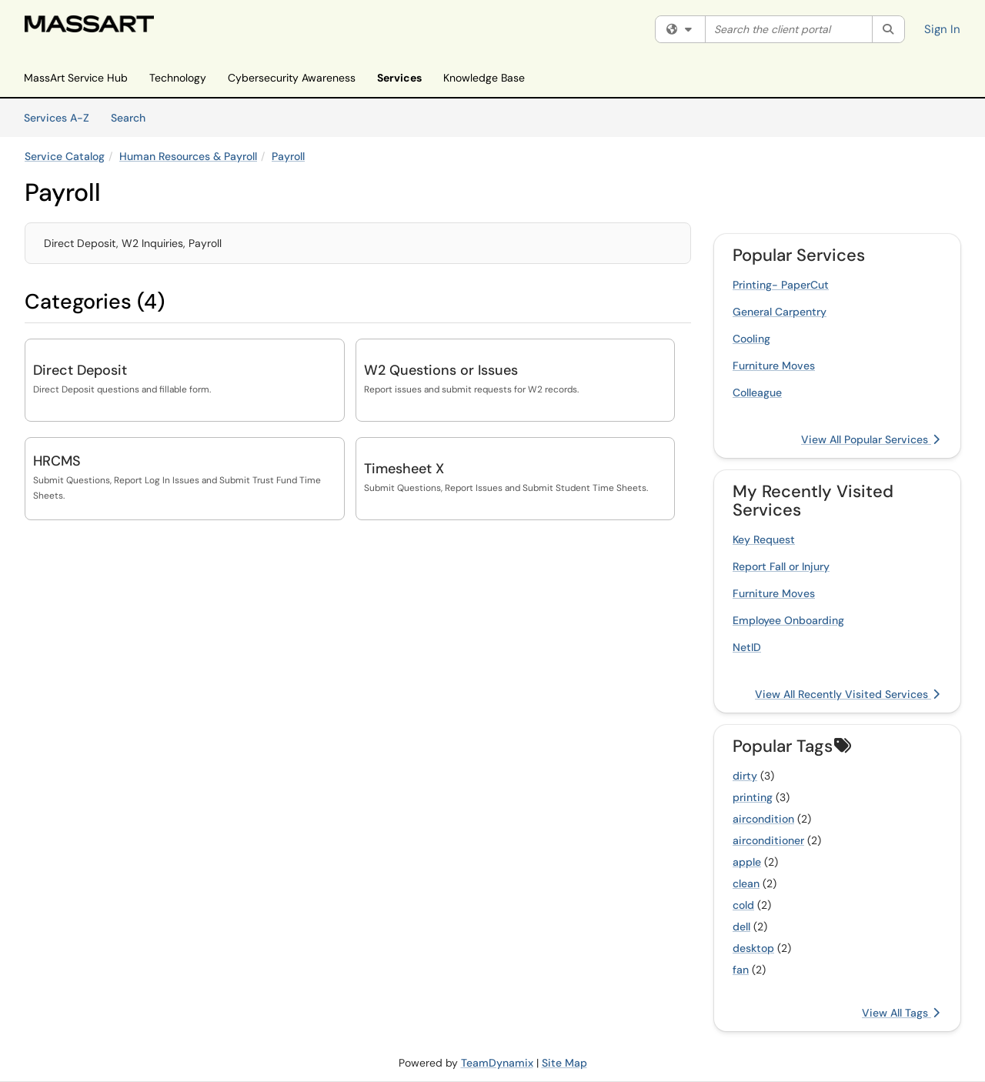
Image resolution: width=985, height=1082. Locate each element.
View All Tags (901, 1013)
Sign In (942, 29)
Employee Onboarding (788, 620)
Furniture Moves (774, 365)
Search (133, 117)
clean (746, 883)
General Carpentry (779, 312)
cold (743, 905)
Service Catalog (65, 156)
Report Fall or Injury (781, 566)
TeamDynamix (497, 1063)
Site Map (564, 1063)
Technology (177, 78)
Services (399, 78)
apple (747, 862)
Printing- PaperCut (781, 285)
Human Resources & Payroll (188, 156)
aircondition (763, 819)
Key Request (764, 539)
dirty (745, 776)
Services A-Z (56, 118)
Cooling (751, 339)
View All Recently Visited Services (847, 694)
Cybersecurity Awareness (292, 78)
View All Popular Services (870, 439)
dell (741, 926)
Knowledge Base (484, 78)
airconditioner (768, 840)
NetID (747, 647)
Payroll (288, 156)
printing (753, 797)
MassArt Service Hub (76, 78)
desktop (753, 948)
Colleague (757, 392)
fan (741, 970)
